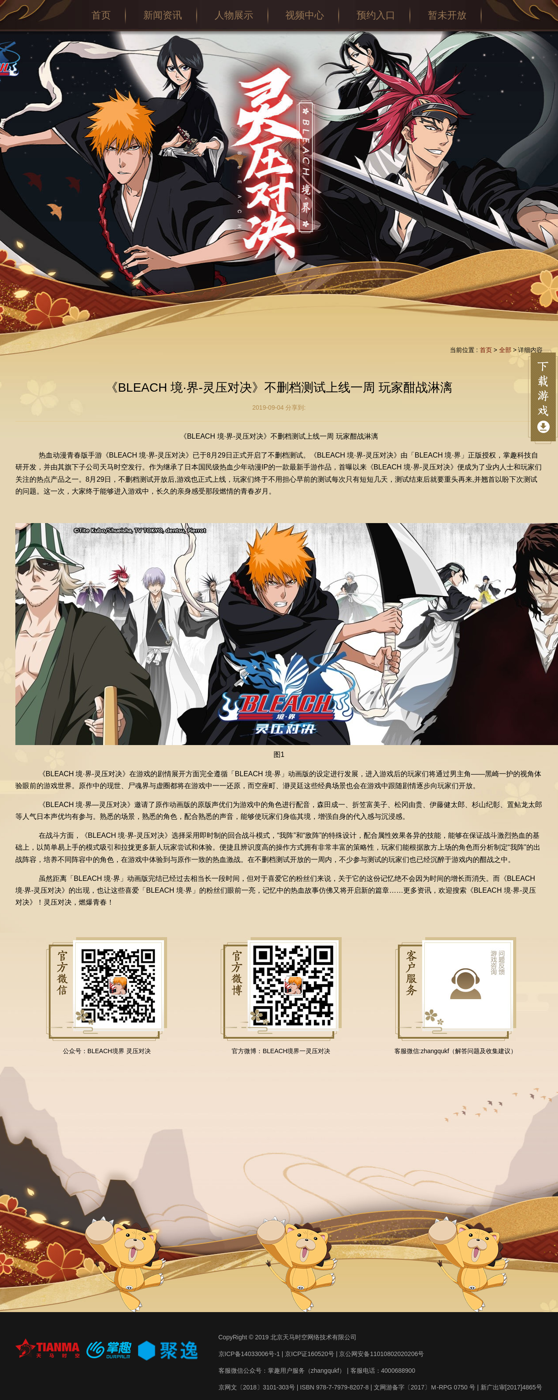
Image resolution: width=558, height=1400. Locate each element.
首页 (101, 15)
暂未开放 (447, 15)
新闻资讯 (162, 15)
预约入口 (376, 15)
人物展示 (234, 15)
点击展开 (543, 397)
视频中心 (304, 15)
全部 (505, 349)
